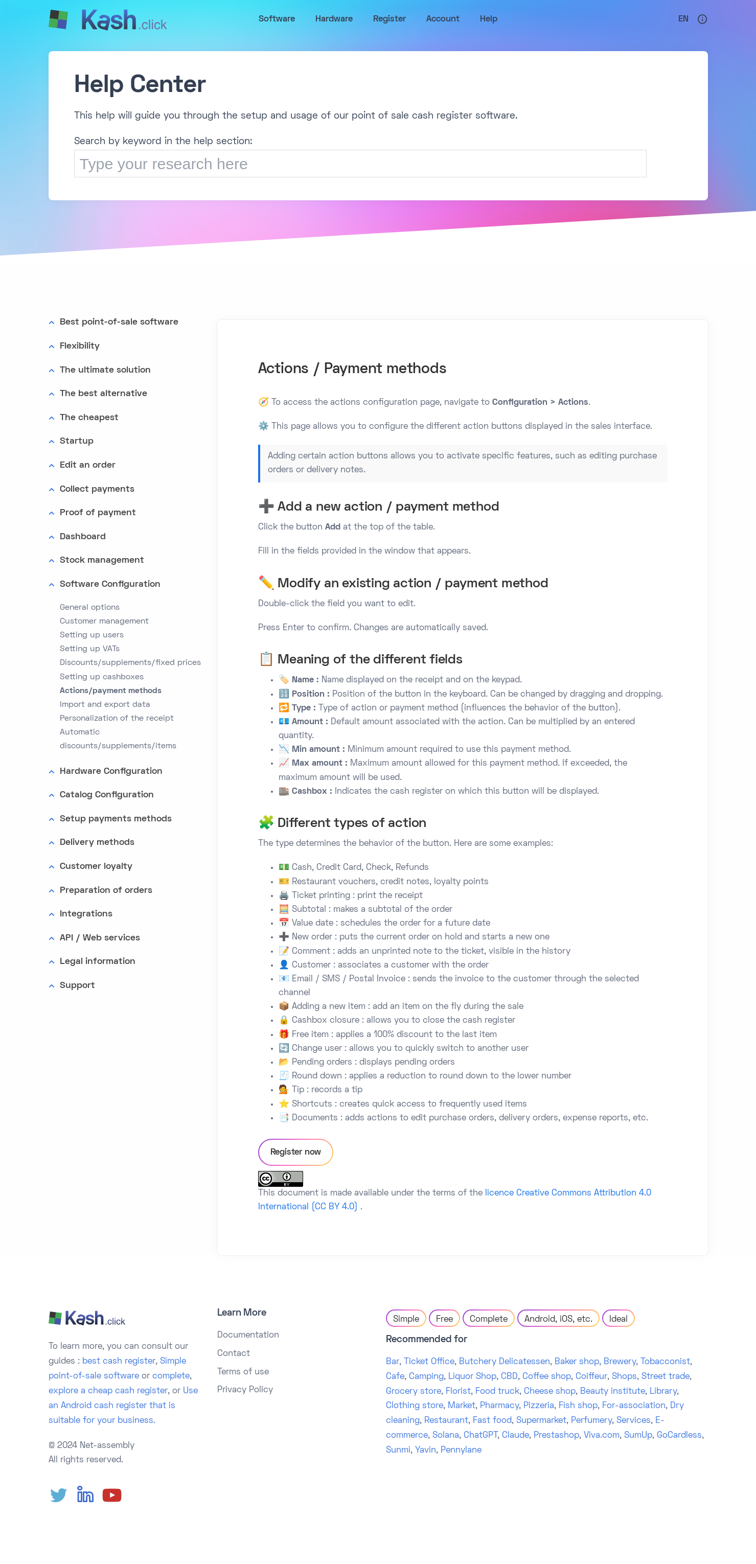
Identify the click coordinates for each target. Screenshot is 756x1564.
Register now (296, 1152)
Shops (624, 1377)
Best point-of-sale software (119, 322)
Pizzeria (538, 1406)
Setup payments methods (116, 819)
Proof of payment (98, 513)
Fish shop (578, 1406)
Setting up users (92, 635)
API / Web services (100, 938)
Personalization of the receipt (117, 718)
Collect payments (97, 489)
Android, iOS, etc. (558, 1320)
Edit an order (88, 465)
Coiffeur (591, 1377)
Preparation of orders (106, 890)
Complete (489, 1320)
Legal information (97, 961)
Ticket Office (429, 1362)
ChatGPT (480, 1436)
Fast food (492, 1421)
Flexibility (80, 346)
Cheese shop (550, 1392)
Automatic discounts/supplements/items (118, 739)
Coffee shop (546, 1377)
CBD (509, 1377)
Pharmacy (499, 1406)
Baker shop (577, 1362)
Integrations (86, 914)
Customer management (104, 621)
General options (90, 607)
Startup (77, 441)
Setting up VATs (90, 649)
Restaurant (446, 1421)
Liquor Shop (472, 1377)
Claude (515, 1436)
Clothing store (414, 1406)
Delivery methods (97, 842)
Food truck (497, 1392)
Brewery (620, 1362)
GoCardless (679, 1436)
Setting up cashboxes (102, 677)
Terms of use (243, 1372)
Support (77, 985)
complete (171, 1376)
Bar (392, 1362)
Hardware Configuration (111, 771)
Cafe (395, 1377)
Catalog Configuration (107, 795)
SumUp (638, 1436)
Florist (458, 1392)
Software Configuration (110, 584)
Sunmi (398, 1450)
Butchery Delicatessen (504, 1362)
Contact (233, 1354)
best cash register (118, 1362)
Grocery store (413, 1392)
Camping (426, 1377)
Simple (406, 1320)
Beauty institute (612, 1392)
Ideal (618, 1320)
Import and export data (105, 704)
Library (663, 1392)
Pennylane (461, 1450)
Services (633, 1421)
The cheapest (89, 417)
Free (444, 1320)
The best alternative (103, 393)
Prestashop (556, 1436)
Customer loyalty (96, 866)
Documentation (248, 1335)
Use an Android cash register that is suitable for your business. (123, 1406)
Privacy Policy (245, 1390)
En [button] (683, 19)
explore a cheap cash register (108, 1391)
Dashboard (83, 537)
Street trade (666, 1377)
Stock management (102, 560)
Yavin (425, 1450)
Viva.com (602, 1436)
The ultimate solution (105, 370)
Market (461, 1406)
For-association (634, 1406)
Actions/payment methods (111, 691)
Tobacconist (665, 1362)
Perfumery (591, 1421)
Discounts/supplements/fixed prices (130, 662)
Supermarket (541, 1421)
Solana (445, 1436)
